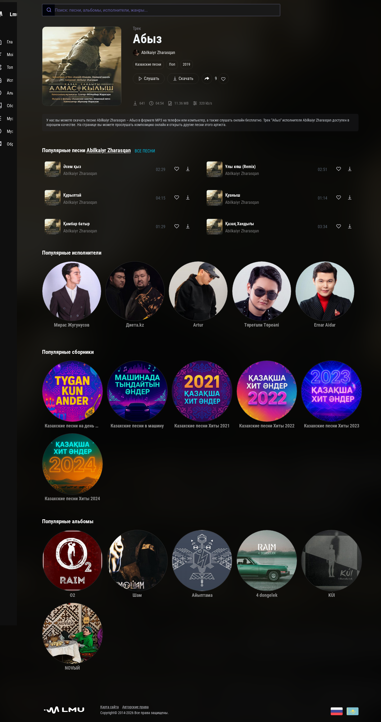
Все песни (145, 151)
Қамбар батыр (76, 223)
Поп (172, 64)
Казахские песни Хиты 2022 (266, 425)
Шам (137, 595)
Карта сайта (109, 707)
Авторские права (135, 707)
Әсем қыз (72, 166)
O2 (72, 595)
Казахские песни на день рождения (80, 425)
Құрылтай (72, 195)
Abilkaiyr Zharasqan (109, 150)
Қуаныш (232, 195)
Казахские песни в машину (137, 425)
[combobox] (161, 10)
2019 (186, 64)
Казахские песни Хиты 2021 (202, 425)
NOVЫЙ (72, 668)
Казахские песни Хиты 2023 (331, 425)
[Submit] (48, 10)
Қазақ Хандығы (239, 223)
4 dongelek (267, 595)
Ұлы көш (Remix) (240, 166)
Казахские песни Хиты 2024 (72, 498)
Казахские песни (148, 64)
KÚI (331, 595)
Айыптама (202, 595)
